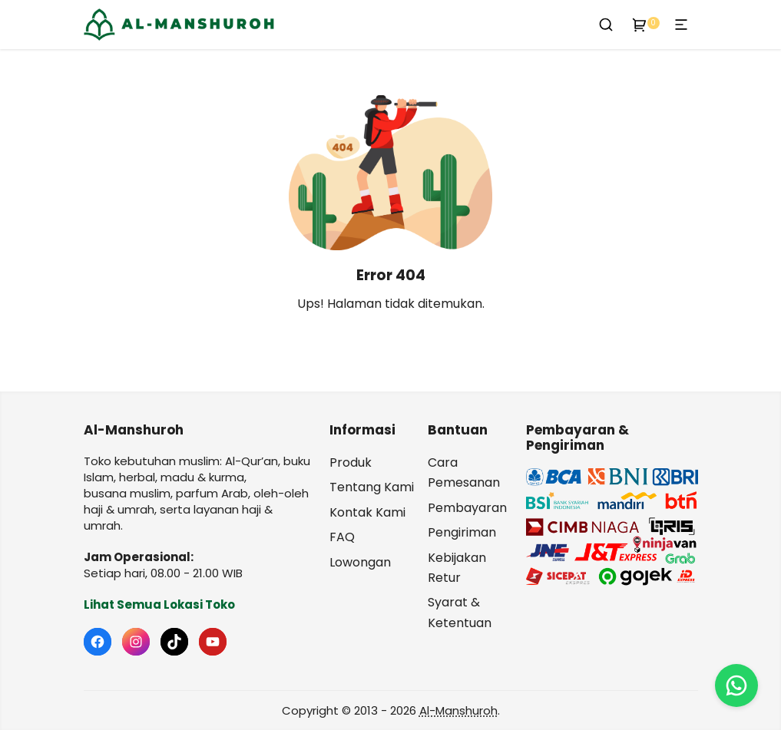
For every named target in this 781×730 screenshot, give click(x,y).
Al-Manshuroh (458, 710)
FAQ (342, 537)
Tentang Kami (371, 487)
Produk (350, 462)
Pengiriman (462, 532)
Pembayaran (467, 508)
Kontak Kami (367, 512)
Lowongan (360, 562)
